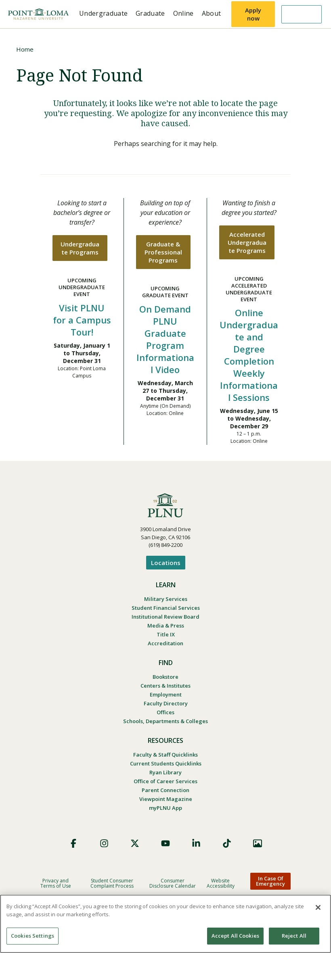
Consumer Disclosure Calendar (172, 883)
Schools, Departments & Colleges (165, 721)
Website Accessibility (221, 883)
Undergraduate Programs (80, 248)
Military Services (165, 599)
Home (25, 49)
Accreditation (165, 643)
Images (257, 843)
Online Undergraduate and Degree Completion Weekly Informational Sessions (249, 355)
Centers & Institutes (165, 685)
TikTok (227, 843)
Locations (165, 563)
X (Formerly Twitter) (135, 843)
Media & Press (165, 625)
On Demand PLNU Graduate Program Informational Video (165, 339)
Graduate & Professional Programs (163, 252)
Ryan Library (165, 772)
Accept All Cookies (235, 935)
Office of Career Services (165, 781)
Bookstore (165, 676)
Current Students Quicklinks (165, 763)
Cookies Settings (32, 935)
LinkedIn (196, 843)
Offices (165, 712)
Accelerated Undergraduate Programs (247, 242)
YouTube (165, 843)
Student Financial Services (166, 607)
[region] (165, 924)
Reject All (294, 935)
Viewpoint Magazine (165, 799)
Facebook (73, 843)
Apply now (253, 14)
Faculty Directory (166, 703)
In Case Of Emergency (270, 881)
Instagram (104, 843)
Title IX (166, 634)
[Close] (318, 907)
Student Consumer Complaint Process (112, 883)
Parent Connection (165, 790)
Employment (166, 694)
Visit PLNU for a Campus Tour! (82, 320)
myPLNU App (165, 807)
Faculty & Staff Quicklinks (165, 754)
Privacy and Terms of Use (55, 883)
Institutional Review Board (165, 616)
